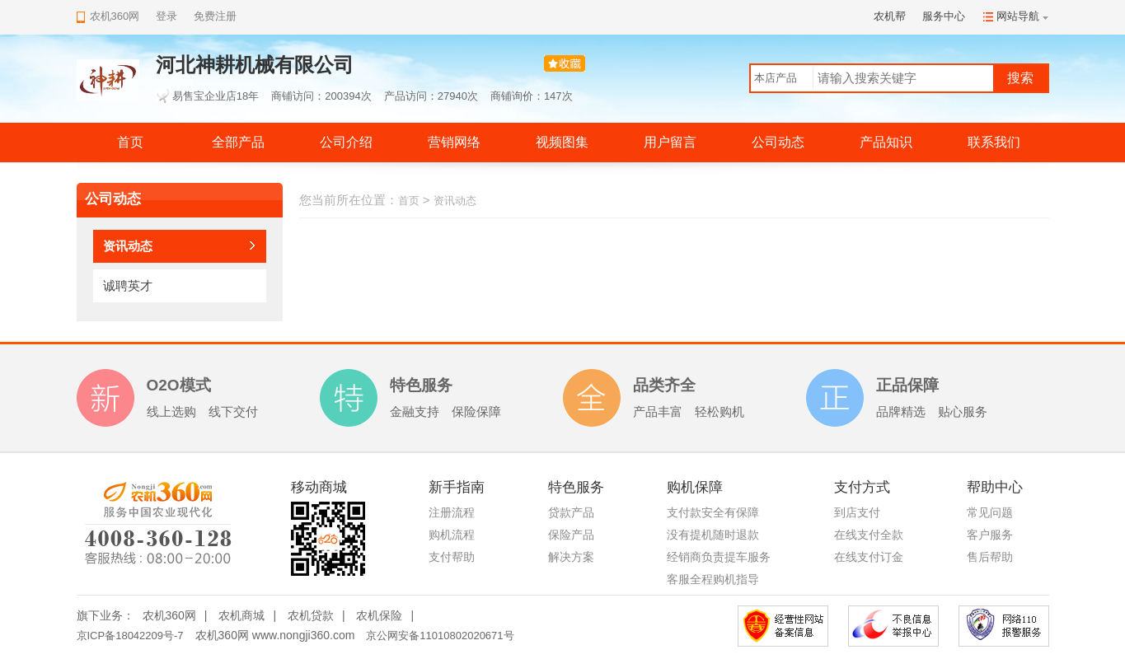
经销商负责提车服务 (719, 556)
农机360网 (169, 615)
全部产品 (238, 142)
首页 (130, 142)
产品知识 (886, 142)
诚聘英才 (127, 285)
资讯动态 (127, 246)
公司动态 (778, 142)
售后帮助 (990, 556)
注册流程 (452, 512)
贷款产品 (571, 512)
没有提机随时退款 (713, 534)
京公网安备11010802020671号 (439, 635)
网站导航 (1017, 16)
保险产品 (571, 534)
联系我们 (994, 142)
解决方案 (571, 556)
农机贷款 (311, 615)
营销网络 (454, 142)
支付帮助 (452, 556)
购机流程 (452, 534)
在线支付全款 (868, 534)
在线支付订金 (868, 556)
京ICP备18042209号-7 (130, 635)
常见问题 (990, 512)
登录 (166, 16)
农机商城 (241, 615)
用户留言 (670, 142)
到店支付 (857, 512)
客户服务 (990, 534)
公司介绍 (346, 142)
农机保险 (379, 615)
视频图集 (562, 142)
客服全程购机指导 (713, 579)
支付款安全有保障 (713, 512)
